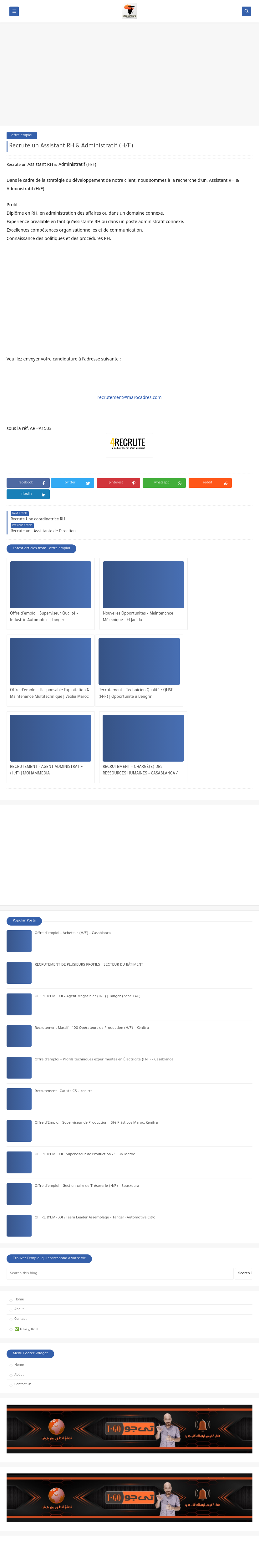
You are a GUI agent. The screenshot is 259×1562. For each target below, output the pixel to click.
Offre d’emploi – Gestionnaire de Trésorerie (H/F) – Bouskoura (87, 1086)
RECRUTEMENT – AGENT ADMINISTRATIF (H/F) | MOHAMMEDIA (128, 670)
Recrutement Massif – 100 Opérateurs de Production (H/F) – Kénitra (92, 928)
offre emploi (21, 136)
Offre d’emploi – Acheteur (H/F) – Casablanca (73, 833)
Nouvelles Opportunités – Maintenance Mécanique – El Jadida (129, 594)
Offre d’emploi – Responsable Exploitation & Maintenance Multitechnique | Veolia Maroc (204, 595)
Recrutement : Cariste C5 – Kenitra (64, 991)
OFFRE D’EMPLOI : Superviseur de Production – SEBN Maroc (85, 1055)
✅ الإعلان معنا (26, 1229)
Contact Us (23, 1284)
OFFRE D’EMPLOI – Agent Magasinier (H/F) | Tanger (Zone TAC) (87, 897)
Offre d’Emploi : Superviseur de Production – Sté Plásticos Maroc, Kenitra (96, 1023)
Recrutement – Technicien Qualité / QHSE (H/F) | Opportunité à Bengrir (42, 670)
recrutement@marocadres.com (129, 397)
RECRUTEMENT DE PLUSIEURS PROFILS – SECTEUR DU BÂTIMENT (89, 865)
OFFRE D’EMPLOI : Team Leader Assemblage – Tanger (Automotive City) (95, 1118)
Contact (20, 1219)
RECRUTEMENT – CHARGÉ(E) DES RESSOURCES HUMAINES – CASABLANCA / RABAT (207, 671)
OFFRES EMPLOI (65, 1554)
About (19, 1209)
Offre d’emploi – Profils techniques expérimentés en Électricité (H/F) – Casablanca (104, 960)
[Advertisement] (129, 77)
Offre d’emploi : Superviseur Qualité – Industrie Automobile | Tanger (44, 594)
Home (19, 1200)
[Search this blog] (120, 1174)
